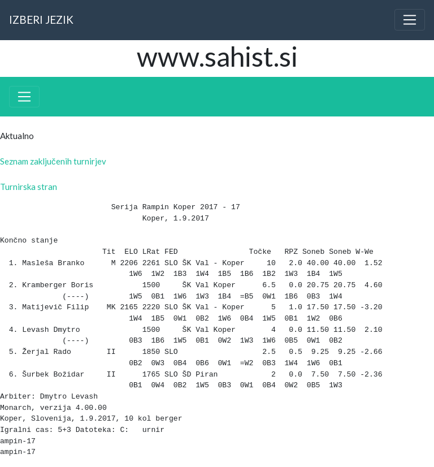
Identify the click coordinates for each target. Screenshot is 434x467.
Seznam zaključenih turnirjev (53, 161)
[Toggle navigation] (409, 20)
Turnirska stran (28, 186)
